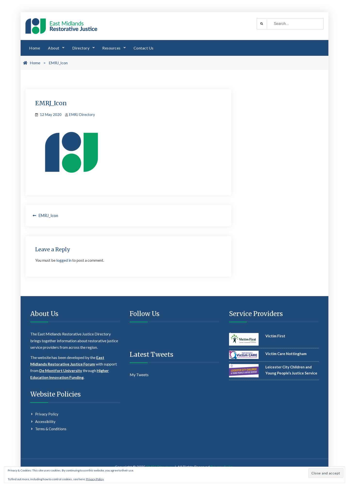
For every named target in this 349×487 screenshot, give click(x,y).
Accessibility (45, 421)
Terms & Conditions (50, 429)
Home (34, 48)
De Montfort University (60, 370)
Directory (81, 48)
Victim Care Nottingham (286, 353)
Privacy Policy (46, 414)
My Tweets (139, 374)
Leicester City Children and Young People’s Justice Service (291, 370)
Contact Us (144, 48)
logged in (63, 260)
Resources (111, 48)
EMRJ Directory (82, 114)
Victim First (275, 336)
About (53, 48)
